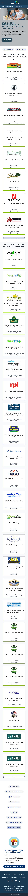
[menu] (2, 3)
